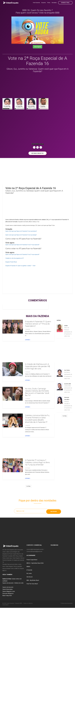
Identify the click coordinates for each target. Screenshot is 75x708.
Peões (48, 2)
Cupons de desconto (7, 587)
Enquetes (43, 2)
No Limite (29, 573)
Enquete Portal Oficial (11, 262)
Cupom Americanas (7, 589)
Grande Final (65, 2)
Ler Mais (28, 339)
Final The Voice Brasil (32, 583)
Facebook (54, 545)
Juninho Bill (67, 383)
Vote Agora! (37, 46)
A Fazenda (29, 570)
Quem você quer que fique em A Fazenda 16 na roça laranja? (21, 235)
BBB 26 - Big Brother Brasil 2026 (35, 563)
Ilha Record (29, 577)
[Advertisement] (37, 85)
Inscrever (53, 511)
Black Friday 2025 (7, 595)
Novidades (54, 2)
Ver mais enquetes (37, 153)
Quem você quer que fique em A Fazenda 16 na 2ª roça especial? (22, 244)
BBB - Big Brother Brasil (33, 580)
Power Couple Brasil (32, 559)
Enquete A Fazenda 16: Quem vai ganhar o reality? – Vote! (20, 265)
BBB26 (28, 566)
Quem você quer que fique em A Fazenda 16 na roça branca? (21, 231)
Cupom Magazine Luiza (8, 591)
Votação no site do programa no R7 (14, 258)
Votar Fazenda (36, 2)
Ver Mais (28, 486)
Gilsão (66, 325)
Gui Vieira (67, 370)
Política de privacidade (67, 603)
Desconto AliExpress (7, 593)
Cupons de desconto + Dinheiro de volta (12, 583)
